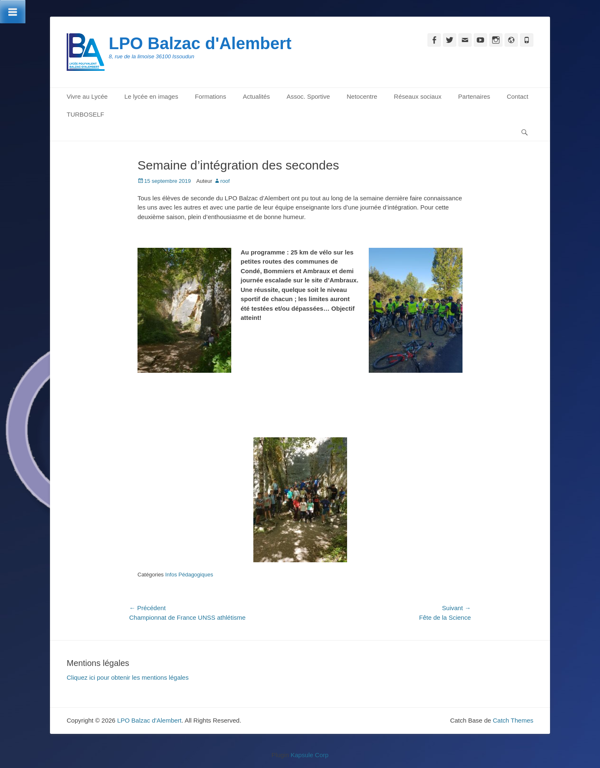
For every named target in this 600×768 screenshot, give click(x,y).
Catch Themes (513, 720)
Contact (517, 96)
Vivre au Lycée (87, 96)
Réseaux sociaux (417, 96)
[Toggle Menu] (12, 11)
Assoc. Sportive (308, 96)
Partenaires (474, 96)
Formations (210, 96)
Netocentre (362, 96)
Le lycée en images (151, 96)
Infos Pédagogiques (189, 574)
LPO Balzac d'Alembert (200, 43)
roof (225, 181)
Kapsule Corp (309, 754)
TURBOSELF (85, 114)
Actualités (256, 96)
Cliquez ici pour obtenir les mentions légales (128, 677)
